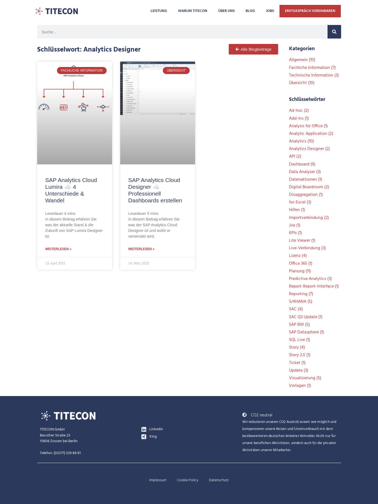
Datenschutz (219, 480)
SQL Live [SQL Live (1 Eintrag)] (299, 340)
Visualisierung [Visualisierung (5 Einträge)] (305, 378)
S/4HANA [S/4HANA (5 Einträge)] (300, 301)
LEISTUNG (159, 11)
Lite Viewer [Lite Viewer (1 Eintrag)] (302, 240)
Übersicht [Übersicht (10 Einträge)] (302, 83)
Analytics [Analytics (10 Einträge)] (301, 141)
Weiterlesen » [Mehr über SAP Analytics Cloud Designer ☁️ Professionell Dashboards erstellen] (141, 249)
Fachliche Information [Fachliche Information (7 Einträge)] (312, 68)
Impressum (157, 480)
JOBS (270, 11)
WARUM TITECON (192, 11)
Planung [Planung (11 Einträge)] (300, 271)
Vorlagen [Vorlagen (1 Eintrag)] (300, 385)
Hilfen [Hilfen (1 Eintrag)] (297, 210)
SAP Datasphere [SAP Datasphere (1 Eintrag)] (306, 332)
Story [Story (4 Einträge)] (297, 347)
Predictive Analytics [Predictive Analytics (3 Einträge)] (310, 279)
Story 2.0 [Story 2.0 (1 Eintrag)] (299, 355)
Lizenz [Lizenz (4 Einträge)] (298, 256)
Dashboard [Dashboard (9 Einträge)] (302, 164)
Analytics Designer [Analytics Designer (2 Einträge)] (309, 149)
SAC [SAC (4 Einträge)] (296, 309)
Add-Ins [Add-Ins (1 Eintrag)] (299, 118)
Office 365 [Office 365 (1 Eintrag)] (300, 263)
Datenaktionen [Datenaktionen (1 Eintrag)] (305, 179)
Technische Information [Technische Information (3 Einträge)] (314, 75)
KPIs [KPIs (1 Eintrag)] (295, 233)
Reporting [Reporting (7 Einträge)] (301, 294)
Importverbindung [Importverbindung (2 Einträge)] (309, 218)
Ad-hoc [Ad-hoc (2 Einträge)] (299, 110)
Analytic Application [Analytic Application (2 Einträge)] (311, 133)
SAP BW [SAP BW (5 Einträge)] (299, 324)
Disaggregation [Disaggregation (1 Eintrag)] (306, 194)
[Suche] (334, 32)
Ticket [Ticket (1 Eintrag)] (297, 363)
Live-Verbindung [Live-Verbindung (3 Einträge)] (307, 248)
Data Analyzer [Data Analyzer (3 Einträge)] (305, 172)
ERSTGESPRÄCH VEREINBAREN (310, 11)
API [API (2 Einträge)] (295, 156)
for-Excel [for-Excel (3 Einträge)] (300, 202)
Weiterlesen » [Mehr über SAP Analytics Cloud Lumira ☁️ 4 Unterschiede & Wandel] (58, 249)
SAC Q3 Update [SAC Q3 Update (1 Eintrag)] (305, 317)
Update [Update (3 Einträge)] (298, 370)
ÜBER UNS (226, 11)
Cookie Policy (187, 480)
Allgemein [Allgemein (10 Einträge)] (302, 60)
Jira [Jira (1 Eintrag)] (294, 225)
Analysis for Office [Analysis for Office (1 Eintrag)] (308, 126)
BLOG (250, 11)
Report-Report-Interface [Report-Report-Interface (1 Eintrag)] (314, 286)
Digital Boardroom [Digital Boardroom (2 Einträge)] (309, 187)
